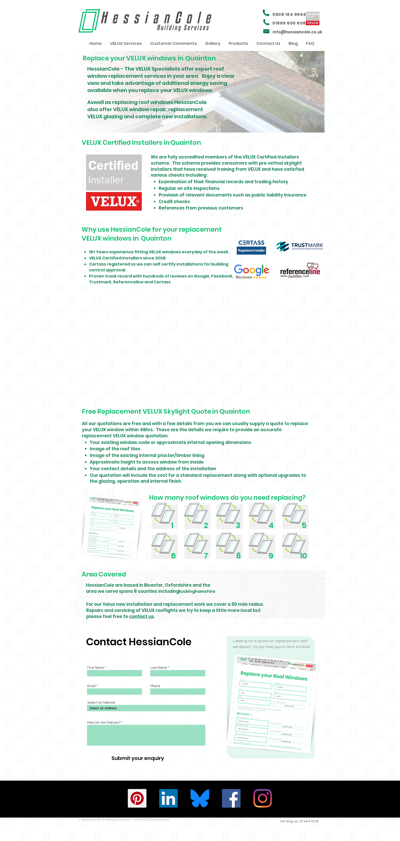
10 (303, 555)
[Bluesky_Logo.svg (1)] (200, 798)
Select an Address (101, 702)
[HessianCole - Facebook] (231, 798)
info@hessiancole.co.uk (297, 32)
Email (91, 686)
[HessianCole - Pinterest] (137, 798)
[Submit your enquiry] (137, 758)
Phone (155, 686)
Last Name (159, 667)
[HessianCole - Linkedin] (168, 798)
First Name (95, 667)
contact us (141, 616)
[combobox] (146, 708)
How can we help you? (104, 722)
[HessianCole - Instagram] (262, 798)
